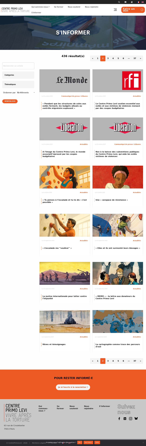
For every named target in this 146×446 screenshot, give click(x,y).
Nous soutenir (74, 7)
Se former (58, 7)
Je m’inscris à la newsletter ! (73, 387)
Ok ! (79, 442)
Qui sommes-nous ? (40, 7)
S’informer (36, 13)
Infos (97, 442)
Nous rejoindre (91, 7)
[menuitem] (138, 2)
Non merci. (88, 442)
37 (135, 58)
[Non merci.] (143, 442)
